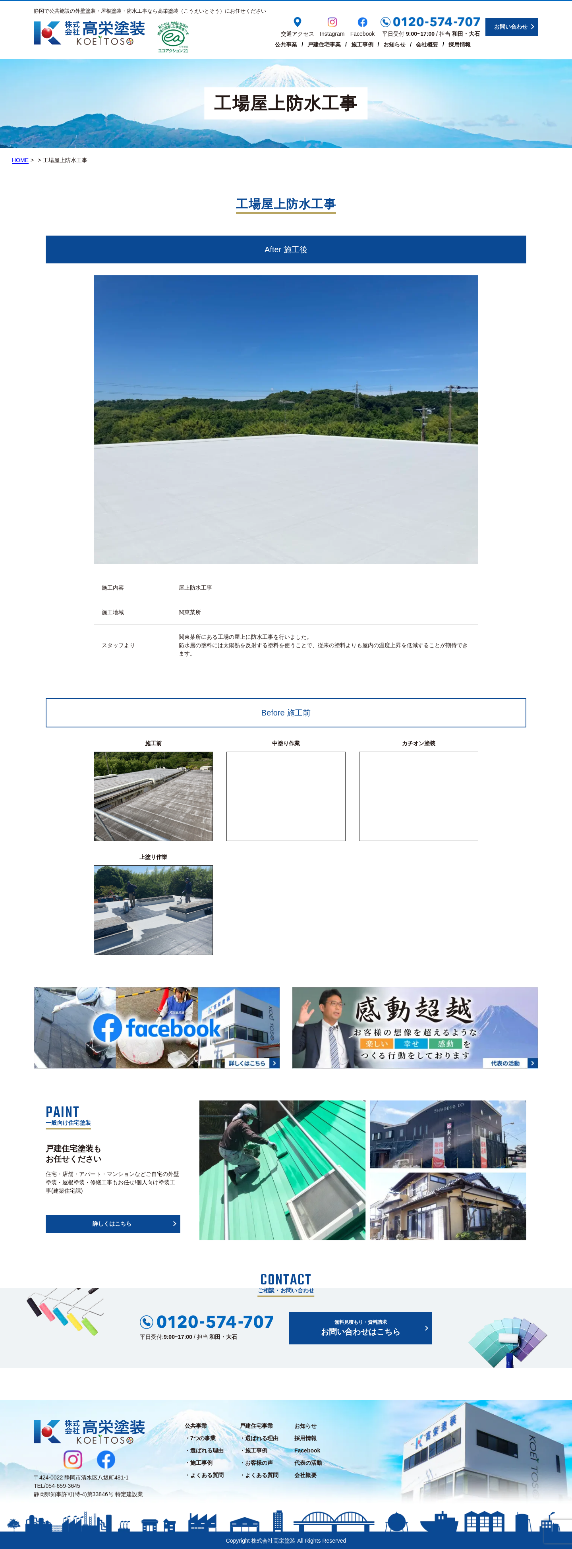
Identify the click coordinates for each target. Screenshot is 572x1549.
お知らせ (394, 44)
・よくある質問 (204, 1475)
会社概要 (427, 44)
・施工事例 (199, 1463)
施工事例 (362, 44)
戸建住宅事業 (324, 44)
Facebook (307, 1450)
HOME (20, 160)
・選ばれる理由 (204, 1450)
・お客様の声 (256, 1463)
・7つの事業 (200, 1438)
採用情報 (459, 44)
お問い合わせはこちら (360, 1327)
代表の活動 (308, 1463)
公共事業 (286, 44)
